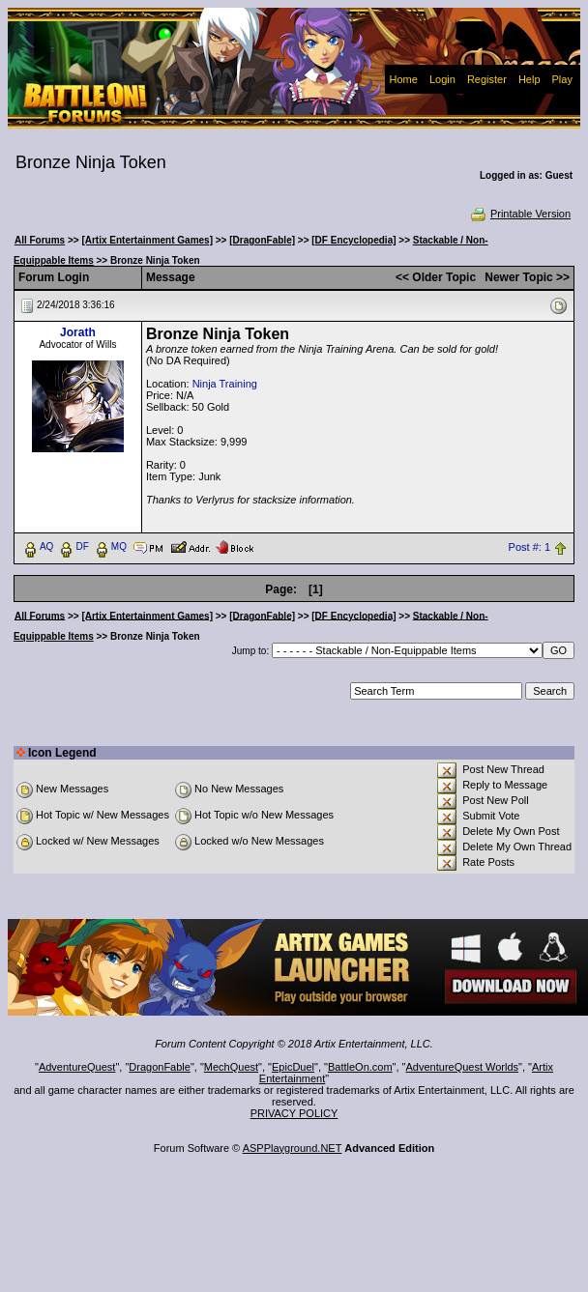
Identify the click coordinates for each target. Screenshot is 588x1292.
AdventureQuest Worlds (462, 1067)
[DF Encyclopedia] (353, 240)
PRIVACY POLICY (294, 1113)
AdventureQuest (77, 1067)
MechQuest (231, 1067)
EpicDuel (293, 1067)
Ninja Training (224, 383)
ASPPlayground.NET (292, 1148)
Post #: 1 (529, 547)
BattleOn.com (360, 1067)
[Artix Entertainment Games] (147, 240)
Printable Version (520, 213)
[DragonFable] (262, 240)
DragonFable (160, 1067)
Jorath (78, 332)
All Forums (40, 240)
